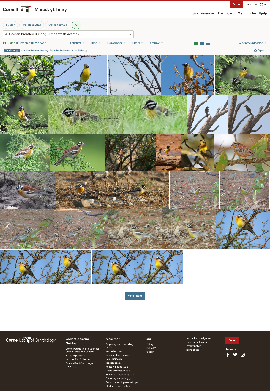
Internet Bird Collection (78, 359)
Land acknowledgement (199, 338)
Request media (114, 359)
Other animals (57, 24)
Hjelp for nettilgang (196, 342)
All (76, 24)
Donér (237, 4)
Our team (151, 348)
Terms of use (192, 350)
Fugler (10, 24)
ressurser (208, 13)
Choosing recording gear (120, 378)
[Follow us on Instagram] (242, 354)
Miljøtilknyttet (32, 24)
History (150, 344)
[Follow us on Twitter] (235, 354)
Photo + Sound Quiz (117, 367)
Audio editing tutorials (118, 370)
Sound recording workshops (122, 382)
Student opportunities (118, 386)
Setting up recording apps (120, 374)
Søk (195, 13)
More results (135, 295)
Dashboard (226, 13)
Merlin (242, 13)
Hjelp (263, 13)
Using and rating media (118, 355)
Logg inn (251, 4)
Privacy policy (193, 346)
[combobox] (68, 34)
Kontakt (150, 352)
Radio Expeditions (76, 355)
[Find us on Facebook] (227, 354)
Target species (113, 363)
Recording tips (114, 351)
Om (253, 13)
